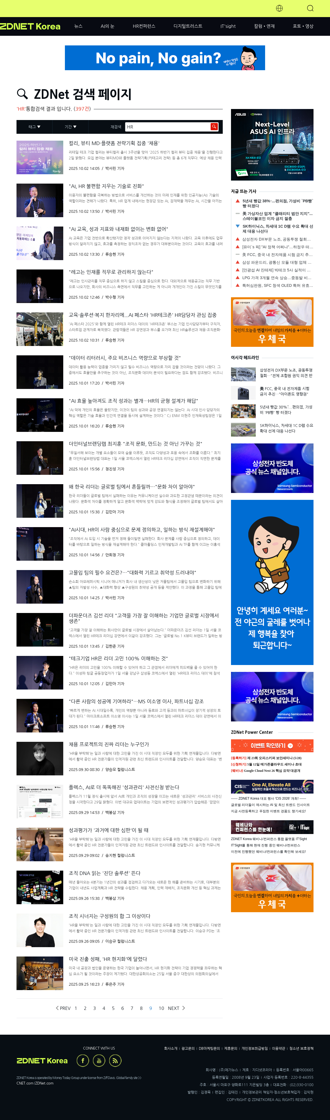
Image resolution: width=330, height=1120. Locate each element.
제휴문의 (230, 1048)
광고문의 (188, 1048)
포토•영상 (303, 26)
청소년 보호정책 (301, 1048)
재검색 (116, 127)
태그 (32, 127)
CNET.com (25, 1083)
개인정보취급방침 (254, 1048)
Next (176, 1008)
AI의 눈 (107, 26)
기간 (68, 127)
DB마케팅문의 (209, 1048)
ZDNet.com (44, 1083)
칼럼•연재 (264, 26)
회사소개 (170, 1048)
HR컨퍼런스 (144, 26)
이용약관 (278, 1048)
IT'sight (228, 26)
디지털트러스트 (188, 26)
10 (161, 1008)
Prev (63, 1008)
